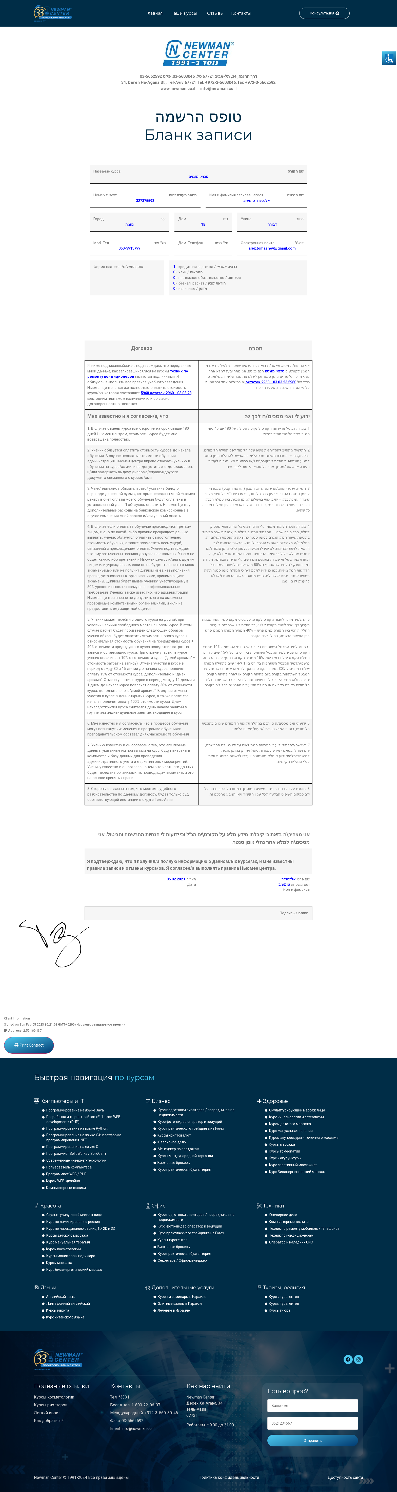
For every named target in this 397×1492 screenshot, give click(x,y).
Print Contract (29, 1045)
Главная (154, 13)
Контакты (241, 13)
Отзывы (215, 13)
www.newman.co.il (178, 88)
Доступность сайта (345, 1477)
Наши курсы (183, 13)
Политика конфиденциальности (228, 1477)
